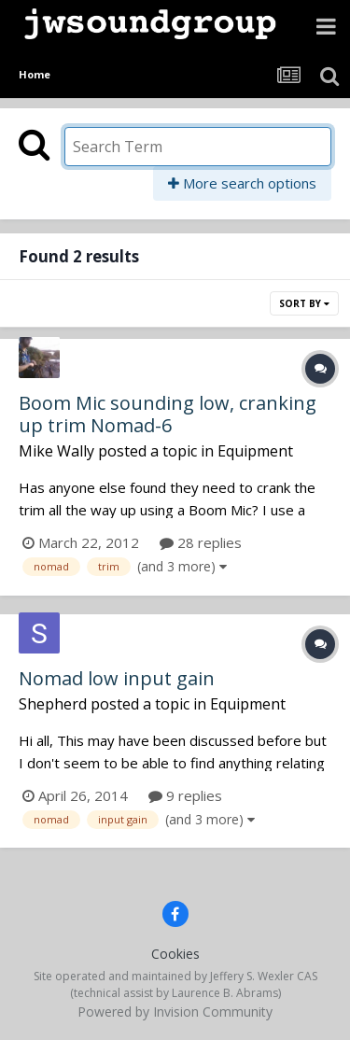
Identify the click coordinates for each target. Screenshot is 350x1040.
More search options (242, 183)
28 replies (201, 542)
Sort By (304, 303)
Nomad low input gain (117, 678)
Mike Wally (56, 451)
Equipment (255, 451)
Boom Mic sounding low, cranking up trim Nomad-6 (167, 414)
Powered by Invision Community (175, 1011)
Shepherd (53, 704)
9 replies (185, 795)
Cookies (175, 954)
